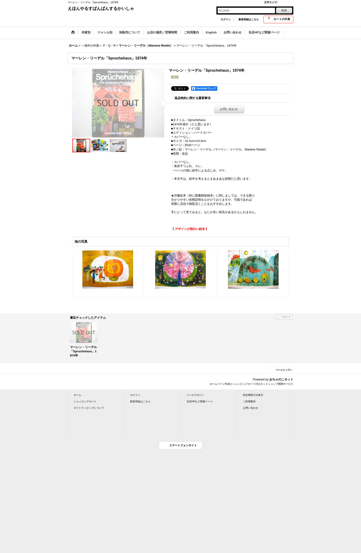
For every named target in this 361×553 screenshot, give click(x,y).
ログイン (226, 19)
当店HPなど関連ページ (199, 401)
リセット (286, 316)
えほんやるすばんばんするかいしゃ (101, 8)
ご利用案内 (249, 401)
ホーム (77, 395)
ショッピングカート (85, 401)
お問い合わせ (229, 109)
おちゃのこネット (281, 379)
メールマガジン (195, 395)
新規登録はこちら (249, 19)
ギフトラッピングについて (89, 407)
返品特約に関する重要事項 (192, 98)
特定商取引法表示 (253, 395)
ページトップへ (284, 370)
